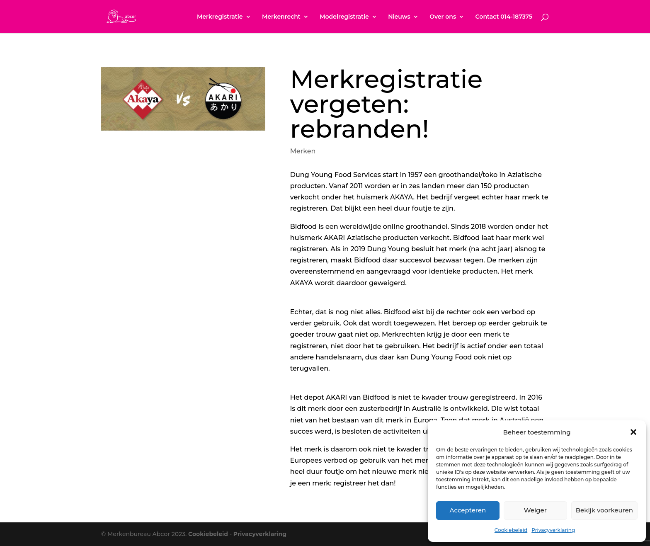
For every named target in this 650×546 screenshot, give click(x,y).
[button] (633, 432)
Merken (303, 151)
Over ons (442, 17)
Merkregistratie (220, 17)
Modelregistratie (344, 17)
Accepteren (468, 510)
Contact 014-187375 (503, 17)
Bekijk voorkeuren (604, 510)
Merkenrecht (281, 17)
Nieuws (399, 17)
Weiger (535, 510)
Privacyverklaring (553, 530)
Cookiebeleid (511, 530)
